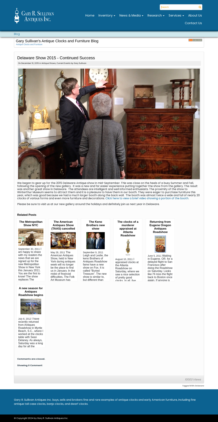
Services (175, 15)
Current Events (64, 63)
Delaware (199, 385)
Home (89, 15)
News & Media (130, 15)
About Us (195, 15)
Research (155, 15)
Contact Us (193, 23)
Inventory (105, 15)
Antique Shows (49, 63)
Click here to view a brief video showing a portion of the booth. (147, 198)
